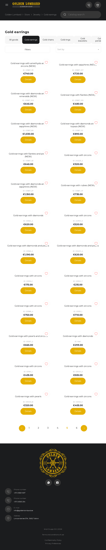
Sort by (60, 49)
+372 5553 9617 (19, 486)
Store (27, 14)
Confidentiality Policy (53, 533)
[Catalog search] (83, 14)
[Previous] (20, 420)
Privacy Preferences (53, 536)
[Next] (85, 420)
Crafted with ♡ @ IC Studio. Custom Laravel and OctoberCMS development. (53, 543)
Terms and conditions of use (53, 527)
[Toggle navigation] (7, 5)
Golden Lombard (13, 14)
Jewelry (36, 14)
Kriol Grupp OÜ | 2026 (53, 522)
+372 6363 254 (19, 494)
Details (28, 79)
